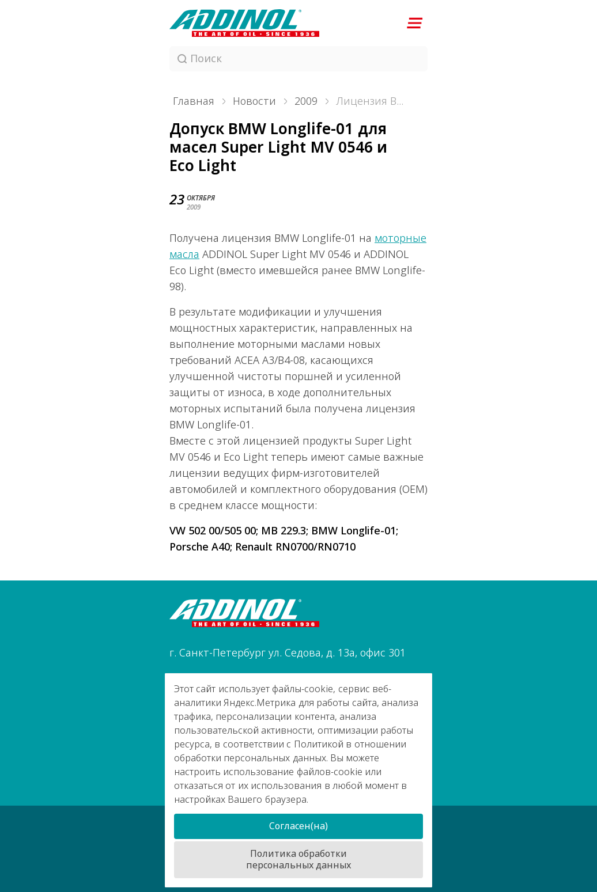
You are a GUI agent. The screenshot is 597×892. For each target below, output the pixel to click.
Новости (254, 101)
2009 (306, 101)
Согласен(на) (298, 826)
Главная (193, 101)
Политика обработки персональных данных (298, 859)
